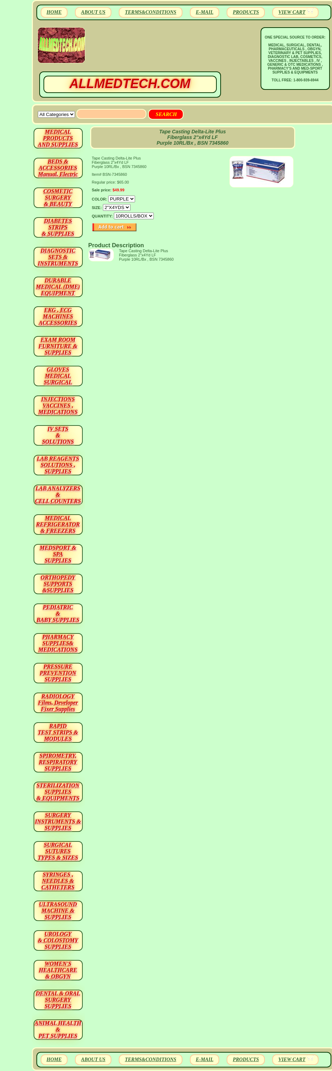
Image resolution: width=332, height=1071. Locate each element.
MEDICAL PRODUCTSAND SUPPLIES (58, 138)
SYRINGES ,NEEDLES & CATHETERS (57, 881)
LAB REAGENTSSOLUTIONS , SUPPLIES (58, 465)
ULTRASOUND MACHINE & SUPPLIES (58, 910)
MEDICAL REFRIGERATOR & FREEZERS (58, 524)
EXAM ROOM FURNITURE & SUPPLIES (58, 346)
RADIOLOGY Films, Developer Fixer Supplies (58, 702)
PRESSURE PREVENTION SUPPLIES (58, 673)
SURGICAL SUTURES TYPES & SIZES (58, 851)
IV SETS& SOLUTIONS (58, 435)
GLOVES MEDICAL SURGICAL (58, 375)
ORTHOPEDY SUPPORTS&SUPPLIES (58, 583)
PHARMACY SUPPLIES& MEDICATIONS (57, 643)
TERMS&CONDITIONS (150, 12)
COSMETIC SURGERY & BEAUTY (58, 197)
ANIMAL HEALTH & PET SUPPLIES (58, 1029)
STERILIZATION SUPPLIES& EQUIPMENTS (57, 791)
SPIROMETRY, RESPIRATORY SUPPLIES (58, 762)
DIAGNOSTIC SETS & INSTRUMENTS (58, 257)
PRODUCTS (246, 12)
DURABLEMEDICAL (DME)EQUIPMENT (58, 286)
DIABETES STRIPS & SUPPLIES (58, 227)
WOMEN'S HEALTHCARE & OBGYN (58, 970)
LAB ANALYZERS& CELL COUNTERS (58, 494)
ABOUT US (93, 12)
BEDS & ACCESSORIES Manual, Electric (58, 167)
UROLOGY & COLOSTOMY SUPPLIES (58, 940)
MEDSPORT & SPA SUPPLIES (58, 554)
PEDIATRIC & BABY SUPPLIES (58, 613)
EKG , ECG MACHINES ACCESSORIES (58, 316)
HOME (54, 12)
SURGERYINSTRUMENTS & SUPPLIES (58, 821)
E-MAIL (205, 12)
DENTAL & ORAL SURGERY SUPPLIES (58, 999)
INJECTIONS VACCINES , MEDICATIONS (57, 405)
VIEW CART (291, 12)
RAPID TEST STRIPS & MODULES (58, 732)
